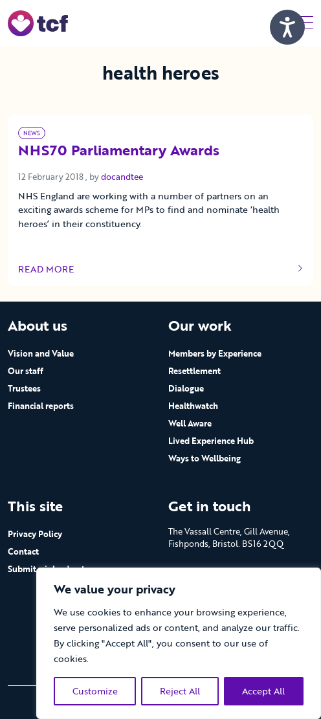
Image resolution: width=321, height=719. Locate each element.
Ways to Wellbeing (204, 458)
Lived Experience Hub (211, 441)
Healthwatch (193, 406)
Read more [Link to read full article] (160, 269)
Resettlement (194, 371)
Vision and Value (41, 353)
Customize (95, 691)
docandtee (122, 177)
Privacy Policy (35, 534)
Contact (23, 551)
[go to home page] (38, 22)
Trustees (24, 388)
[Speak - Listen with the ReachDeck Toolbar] (287, 27)
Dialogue (186, 388)
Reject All (180, 691)
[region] (178, 643)
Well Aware (190, 423)
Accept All (263, 691)
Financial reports (41, 406)
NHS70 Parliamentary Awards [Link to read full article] (118, 151)
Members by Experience (214, 353)
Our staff (25, 371)
